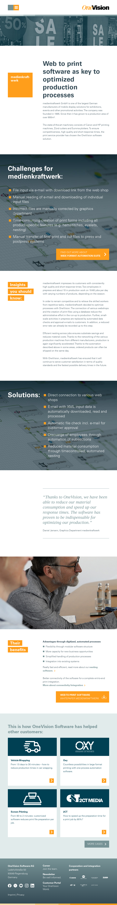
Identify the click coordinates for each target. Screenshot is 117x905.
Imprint (11, 895)
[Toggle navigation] (13, 7)
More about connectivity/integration (63, 685)
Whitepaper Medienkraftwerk (79, 697)
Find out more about (80, 254)
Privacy (20, 895)
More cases (95, 844)
